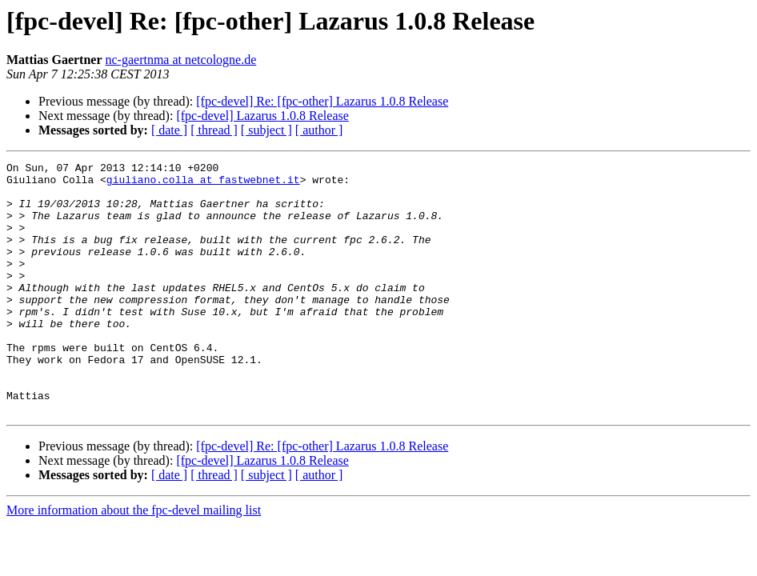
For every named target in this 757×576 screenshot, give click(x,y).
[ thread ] (214, 130)
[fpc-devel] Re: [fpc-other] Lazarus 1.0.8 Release (322, 101)
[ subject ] (266, 130)
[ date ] (169, 130)
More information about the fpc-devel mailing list (133, 560)
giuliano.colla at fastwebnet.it (203, 184)
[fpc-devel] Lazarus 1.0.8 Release (262, 115)
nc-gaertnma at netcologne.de (181, 59)
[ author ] (319, 130)
